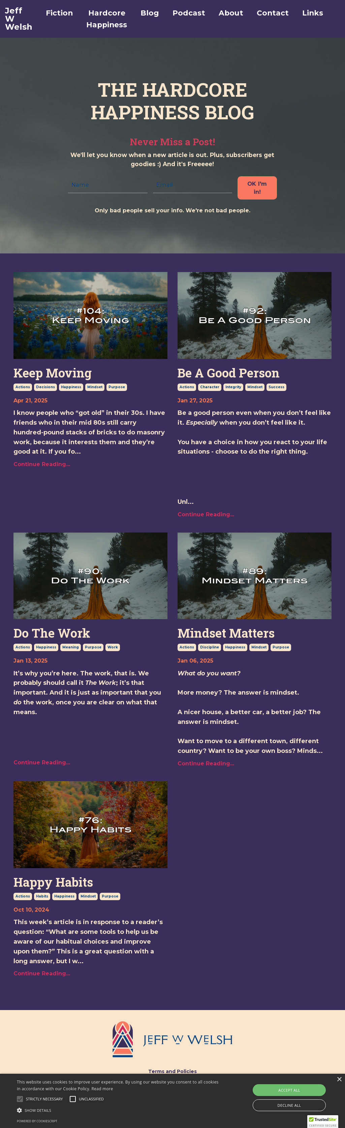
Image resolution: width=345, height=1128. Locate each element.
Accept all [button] (289, 1090)
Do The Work (51, 631)
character (209, 386)
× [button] (339, 1079)
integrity (233, 386)
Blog (149, 13)
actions (22, 386)
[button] (44, 1099)
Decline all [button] (289, 1105)
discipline (209, 646)
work (112, 646)
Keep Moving (52, 371)
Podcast (190, 13)
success (276, 386)
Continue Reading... (41, 463)
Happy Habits (53, 881)
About (234, 13)
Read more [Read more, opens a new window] (102, 1089)
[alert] (172, 1101)
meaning (70, 646)
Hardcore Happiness (103, 19)
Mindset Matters (226, 631)
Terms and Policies (172, 1070)
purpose (116, 386)
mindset (94, 386)
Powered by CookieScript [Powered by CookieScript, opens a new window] (37, 1121)
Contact (278, 13)
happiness (71, 386)
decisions (45, 386)
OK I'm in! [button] (259, 186)
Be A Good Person (229, 371)
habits (42, 895)
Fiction (52, 13)
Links (320, 13)
